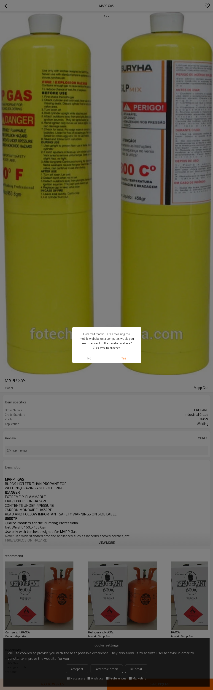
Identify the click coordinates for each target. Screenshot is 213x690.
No (89, 358)
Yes (123, 358)
